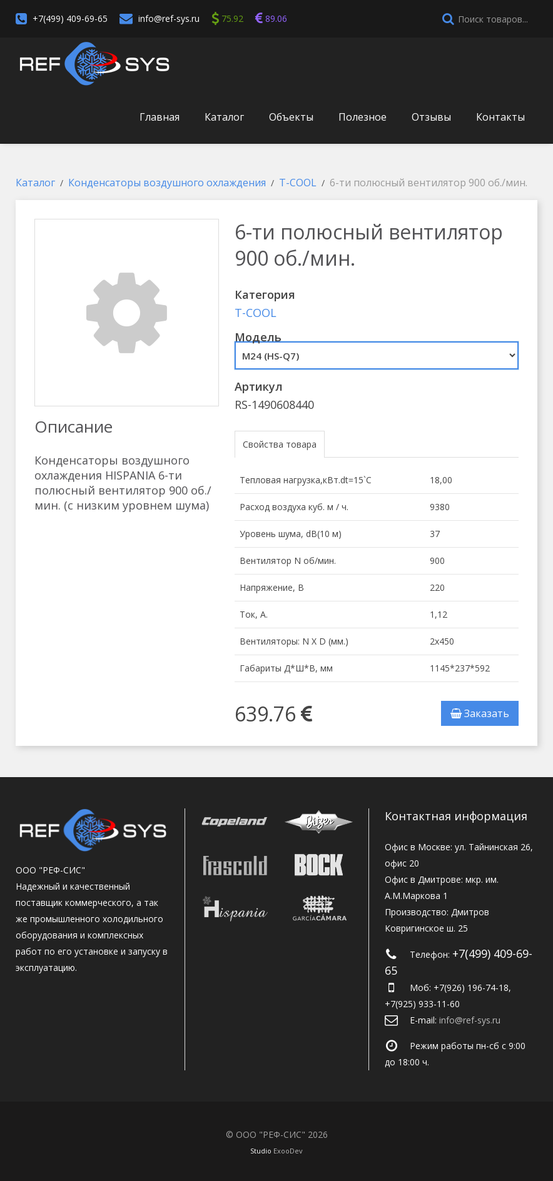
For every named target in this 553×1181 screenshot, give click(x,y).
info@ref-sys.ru (169, 18)
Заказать (479, 713)
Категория (265, 294)
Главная (160, 117)
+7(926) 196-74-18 (471, 987)
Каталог (224, 117)
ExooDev (288, 1150)
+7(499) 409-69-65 (70, 18)
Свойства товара (280, 444)
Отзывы (431, 117)
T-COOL (255, 312)
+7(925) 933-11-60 (422, 1004)
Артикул (259, 386)
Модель (258, 336)
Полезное (362, 117)
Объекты (291, 117)
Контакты (500, 117)
